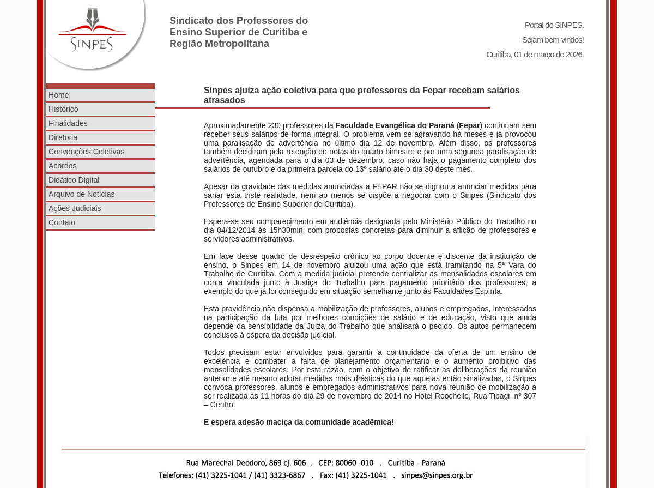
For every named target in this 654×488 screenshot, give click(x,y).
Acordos (62, 165)
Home (59, 95)
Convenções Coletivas (86, 151)
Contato (62, 222)
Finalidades (68, 123)
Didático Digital (74, 180)
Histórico (63, 109)
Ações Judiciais (75, 208)
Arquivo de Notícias (81, 194)
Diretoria (63, 137)
